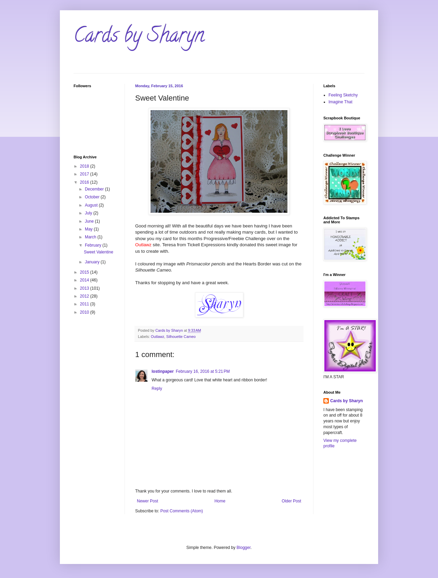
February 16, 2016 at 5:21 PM (203, 371)
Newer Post (147, 501)
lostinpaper (163, 371)
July (89, 213)
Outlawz (157, 336)
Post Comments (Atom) (181, 511)
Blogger (243, 547)
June (90, 221)
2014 (85, 280)
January (93, 262)
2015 (85, 272)
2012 (85, 296)
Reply (157, 388)
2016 (85, 182)
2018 (85, 166)
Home (220, 501)
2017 (85, 174)
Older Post (291, 501)
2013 (85, 288)
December (95, 189)
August (92, 205)
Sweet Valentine (98, 252)
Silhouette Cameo (181, 336)
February (93, 245)
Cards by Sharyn (139, 37)
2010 (85, 312)
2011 (85, 304)
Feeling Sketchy (343, 95)
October (93, 197)
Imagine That (340, 102)
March (91, 237)
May (89, 229)
